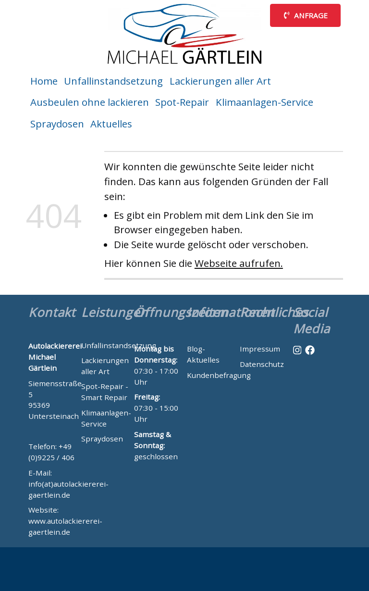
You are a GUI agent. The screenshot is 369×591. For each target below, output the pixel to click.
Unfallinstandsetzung (113, 81)
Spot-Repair (182, 102)
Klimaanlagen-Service (264, 102)
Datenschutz (262, 364)
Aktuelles (111, 123)
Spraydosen (57, 123)
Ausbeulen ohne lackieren (89, 102)
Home (44, 81)
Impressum (260, 348)
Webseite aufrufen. (239, 263)
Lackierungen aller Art (220, 81)
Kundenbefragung (219, 375)
